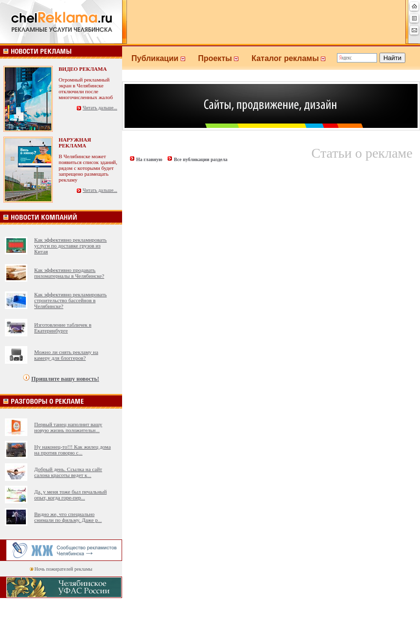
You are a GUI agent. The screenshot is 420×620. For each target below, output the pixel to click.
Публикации (164, 58)
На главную (149, 159)
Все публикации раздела (201, 159)
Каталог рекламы (293, 58)
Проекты (225, 58)
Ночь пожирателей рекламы (63, 569)
